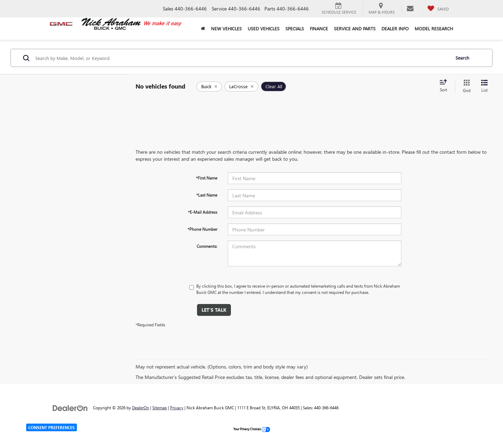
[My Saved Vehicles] (438, 8)
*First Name (206, 178)
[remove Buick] (209, 86)
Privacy (176, 407)
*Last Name (206, 195)
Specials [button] (294, 28)
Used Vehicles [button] (263, 28)
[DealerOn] (70, 407)
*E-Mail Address (202, 212)
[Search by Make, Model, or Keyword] (242, 58)
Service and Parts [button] (355, 28)
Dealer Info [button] (395, 28)
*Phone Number (202, 229)
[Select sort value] (445, 86)
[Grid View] (465, 86)
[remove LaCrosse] (241, 86)
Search (462, 58)
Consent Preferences (51, 427)
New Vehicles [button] (226, 28)
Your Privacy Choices (251, 429)
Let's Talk (214, 309)
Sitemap (159, 407)
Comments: (207, 246)
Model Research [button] (434, 28)
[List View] (484, 86)
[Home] (203, 28)
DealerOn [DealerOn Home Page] (140, 407)
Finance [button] (319, 28)
